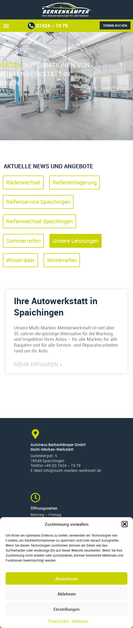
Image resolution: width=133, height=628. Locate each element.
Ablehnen (66, 594)
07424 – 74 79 (52, 25)
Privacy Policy (58, 621)
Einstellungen (67, 609)
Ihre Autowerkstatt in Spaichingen (55, 306)
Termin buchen (115, 25)
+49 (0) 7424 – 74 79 (62, 465)
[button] (124, 524)
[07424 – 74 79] (31, 25)
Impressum (80, 621)
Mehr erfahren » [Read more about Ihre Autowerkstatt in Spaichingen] (38, 364)
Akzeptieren (66, 578)
